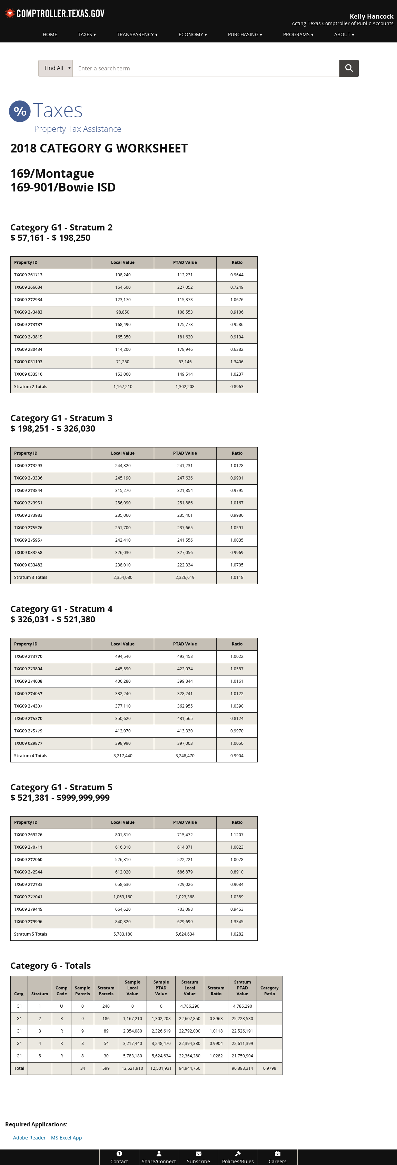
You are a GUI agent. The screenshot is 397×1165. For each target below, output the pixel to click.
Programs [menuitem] (296, 34)
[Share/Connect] (159, 1157)
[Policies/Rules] (238, 1157)
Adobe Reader (29, 1137)
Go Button (349, 68)
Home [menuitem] (50, 34)
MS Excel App (66, 1137)
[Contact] (119, 1157)
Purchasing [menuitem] (243, 34)
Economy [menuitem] (191, 34)
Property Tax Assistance (77, 128)
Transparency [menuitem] (135, 34)
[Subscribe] (198, 1157)
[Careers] (277, 1157)
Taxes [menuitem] (85, 34)
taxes (46, 109)
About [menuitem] (342, 34)
